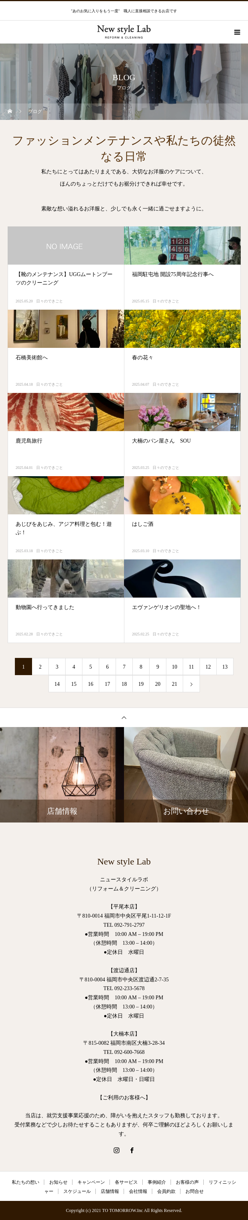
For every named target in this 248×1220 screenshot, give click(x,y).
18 (124, 684)
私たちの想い (25, 1182)
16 (90, 684)
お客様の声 (187, 1182)
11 (191, 667)
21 (174, 684)
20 (158, 684)
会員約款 (166, 1191)
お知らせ (58, 1182)
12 (208, 667)
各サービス (126, 1182)
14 (57, 684)
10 (174, 667)
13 (225, 667)
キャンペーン (91, 1182)
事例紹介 (157, 1182)
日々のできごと (49, 301)
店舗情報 (110, 1191)
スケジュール (77, 1191)
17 (107, 684)
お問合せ (194, 1191)
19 (141, 684)
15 (74, 684)
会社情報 (138, 1191)
